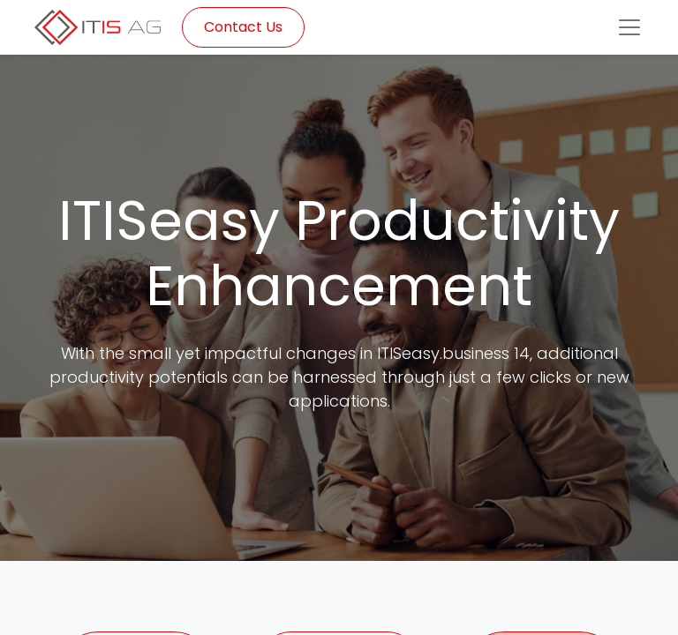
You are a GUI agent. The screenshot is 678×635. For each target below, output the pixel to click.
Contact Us (243, 27)
